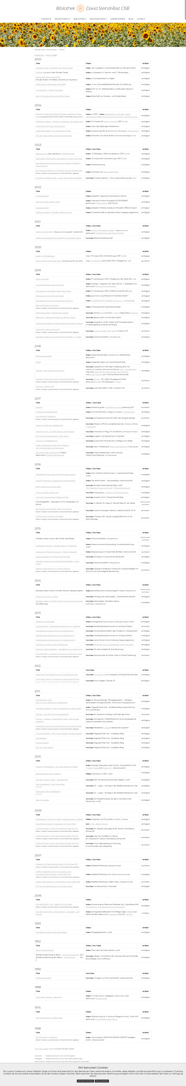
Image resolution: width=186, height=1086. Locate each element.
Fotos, (121, 368)
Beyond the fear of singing (47, 304)
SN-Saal (134, 311)
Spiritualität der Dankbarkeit (48, 790)
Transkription (133, 129)
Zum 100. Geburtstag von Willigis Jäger (53, 95)
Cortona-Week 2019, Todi (104, 329)
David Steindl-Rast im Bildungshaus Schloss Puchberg (59, 322)
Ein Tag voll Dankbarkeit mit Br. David (52, 435)
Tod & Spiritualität (43, 976)
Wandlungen (69, 956)
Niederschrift (101, 997)
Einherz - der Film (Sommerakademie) (52, 713)
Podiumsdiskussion (54, 454)
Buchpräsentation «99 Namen (49, 311)
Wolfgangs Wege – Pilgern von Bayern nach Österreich (59, 120)
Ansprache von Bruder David (117, 113)
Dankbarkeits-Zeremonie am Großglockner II (55, 634)
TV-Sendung (96, 259)
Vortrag (129, 913)
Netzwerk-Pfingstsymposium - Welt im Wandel (56, 551)
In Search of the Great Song (116, 491)
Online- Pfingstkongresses (102, 229)
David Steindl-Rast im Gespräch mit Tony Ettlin (56, 822)
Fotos (101, 311)
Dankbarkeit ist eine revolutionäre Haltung (54, 299)
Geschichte (54, 451)
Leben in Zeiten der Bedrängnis (49, 424)
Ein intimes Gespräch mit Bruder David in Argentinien (59, 169)
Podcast (39, 71)
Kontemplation (42, 741)
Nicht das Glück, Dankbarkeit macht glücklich (113, 643)
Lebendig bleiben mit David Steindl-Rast (53, 129)
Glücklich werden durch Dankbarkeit (52, 643)
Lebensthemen (117, 18)
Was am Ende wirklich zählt (48, 201)
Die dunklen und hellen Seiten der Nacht (53, 290)
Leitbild (141, 18)
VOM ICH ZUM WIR (44, 230)
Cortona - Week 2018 (45, 385)
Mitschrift (91, 425)
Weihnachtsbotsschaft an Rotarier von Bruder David (58, 237)
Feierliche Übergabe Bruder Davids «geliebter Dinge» (59, 113)
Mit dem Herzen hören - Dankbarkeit (52, 778)
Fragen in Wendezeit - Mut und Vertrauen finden (57, 765)
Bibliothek (80, 18)
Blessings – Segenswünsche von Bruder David (55, 316)
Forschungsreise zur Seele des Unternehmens (55, 479)
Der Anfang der (42, 451)
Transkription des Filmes (106, 1018)
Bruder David (62, 18)
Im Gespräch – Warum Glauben (49, 89)
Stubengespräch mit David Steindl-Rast (53, 555)
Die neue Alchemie (70, 953)
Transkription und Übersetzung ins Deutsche (105, 906)
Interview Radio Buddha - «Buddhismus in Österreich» (59, 648)
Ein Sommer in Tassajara (46, 1036)
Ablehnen (102, 1081)
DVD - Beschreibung (99, 822)
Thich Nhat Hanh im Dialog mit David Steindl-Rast (57, 678)
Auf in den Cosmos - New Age (48, 996)
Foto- (119, 115)
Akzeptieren (85, 1081)
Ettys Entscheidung (118, 445)
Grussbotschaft (42, 206)
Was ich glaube (42, 799)
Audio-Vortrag (96, 373)
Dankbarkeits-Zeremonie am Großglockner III (55, 639)
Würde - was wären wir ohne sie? (50, 369)
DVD (134, 176)
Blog (130, 18)
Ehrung (39, 406)
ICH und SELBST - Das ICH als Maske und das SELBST (59, 732)
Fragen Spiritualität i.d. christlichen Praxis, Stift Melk (58, 880)
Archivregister (98, 18)
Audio (98, 380)
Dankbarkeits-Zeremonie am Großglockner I (55, 629)
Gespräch (113, 913)
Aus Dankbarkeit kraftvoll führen (50, 284)
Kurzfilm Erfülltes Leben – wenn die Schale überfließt (59, 176)
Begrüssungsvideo (44, 355)
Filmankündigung (122, 487)
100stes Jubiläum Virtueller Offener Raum (54, 211)
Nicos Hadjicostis (111, 171)
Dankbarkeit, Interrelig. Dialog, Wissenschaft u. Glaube (59, 818)
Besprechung (41, 152)
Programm (107, 766)
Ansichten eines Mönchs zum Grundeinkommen (57, 673)
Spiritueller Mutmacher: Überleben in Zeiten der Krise (59, 157)
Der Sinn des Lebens (44, 746)
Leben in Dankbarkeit (45, 255)
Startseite (46, 18)
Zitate (106, 726)
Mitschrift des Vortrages (106, 285)
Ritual (38, 361)
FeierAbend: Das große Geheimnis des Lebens (55, 473)
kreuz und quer (110, 120)
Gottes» (65, 311)
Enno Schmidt (100, 673)
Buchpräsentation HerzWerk (48, 76)
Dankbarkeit (41, 737)
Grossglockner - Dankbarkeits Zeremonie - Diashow (58, 625)
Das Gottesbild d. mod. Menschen (50, 783)
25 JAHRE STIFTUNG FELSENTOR (50, 125)
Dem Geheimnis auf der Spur (48, 259)
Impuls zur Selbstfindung (47, 410)
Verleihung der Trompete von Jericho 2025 (54, 67)
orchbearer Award (113, 406)
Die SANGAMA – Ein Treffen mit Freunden (54, 903)
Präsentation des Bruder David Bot (51, 83)
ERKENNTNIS (68, 152)
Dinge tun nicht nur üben (47, 595)
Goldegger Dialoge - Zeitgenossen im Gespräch (56, 544)
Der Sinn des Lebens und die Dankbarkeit (54, 134)
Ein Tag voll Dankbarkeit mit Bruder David (54, 885)
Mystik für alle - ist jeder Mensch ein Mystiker (55, 430)
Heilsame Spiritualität (45, 620)
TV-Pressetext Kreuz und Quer (99, 487)
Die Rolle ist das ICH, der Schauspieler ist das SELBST (58, 707)
